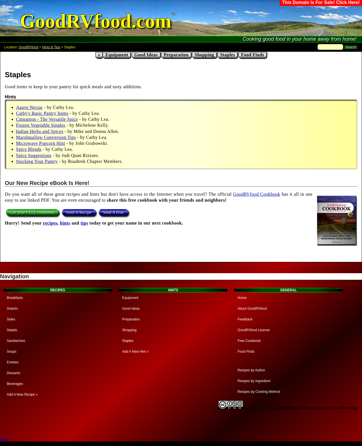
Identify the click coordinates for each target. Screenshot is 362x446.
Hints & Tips (51, 47)
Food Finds (252, 54)
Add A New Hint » (135, 352)
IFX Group (348, 408)
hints (65, 223)
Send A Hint (113, 212)
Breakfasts (15, 298)
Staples (227, 54)
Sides (11, 319)
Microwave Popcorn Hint (40, 143)
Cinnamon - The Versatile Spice (47, 119)
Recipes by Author (251, 370)
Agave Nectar (29, 107)
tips (84, 223)
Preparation (176, 54)
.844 (4, 438)
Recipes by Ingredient (254, 381)
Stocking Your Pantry (37, 161)
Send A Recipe (78, 212)
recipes (50, 223)
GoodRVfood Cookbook (256, 194)
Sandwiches (16, 341)
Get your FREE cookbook (32, 212)
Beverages (15, 384)
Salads (12, 330)
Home (242, 298)
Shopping (204, 54)
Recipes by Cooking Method (259, 392)
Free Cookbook (249, 341)
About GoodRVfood (252, 309)
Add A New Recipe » (22, 395)
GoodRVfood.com (95, 21)
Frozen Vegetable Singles (40, 125)
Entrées (12, 362)
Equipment (116, 54)
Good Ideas (146, 54)
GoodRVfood (28, 47)
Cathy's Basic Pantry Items (42, 113)
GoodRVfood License (254, 330)
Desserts (13, 373)
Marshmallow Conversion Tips (46, 137)
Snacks (12, 309)
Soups (11, 352)
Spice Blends (29, 149)
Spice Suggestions (33, 155)
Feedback (245, 319)
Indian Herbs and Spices (39, 131)
